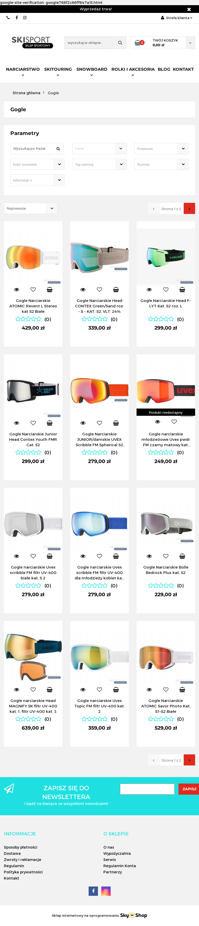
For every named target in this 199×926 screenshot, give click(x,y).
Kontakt (183, 69)
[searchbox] (154, 149)
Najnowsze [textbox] (16, 208)
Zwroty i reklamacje (22, 859)
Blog (164, 69)
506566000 (8, 18)
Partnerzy (112, 872)
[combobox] (99, 148)
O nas (108, 847)
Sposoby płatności (20, 847)
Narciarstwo (23, 71)
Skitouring (58, 71)
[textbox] (95, 148)
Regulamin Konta (119, 866)
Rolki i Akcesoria (133, 71)
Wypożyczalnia (117, 853)
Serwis (109, 859)
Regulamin (14, 866)
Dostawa (12, 853)
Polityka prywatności (23, 872)
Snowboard (91, 71)
